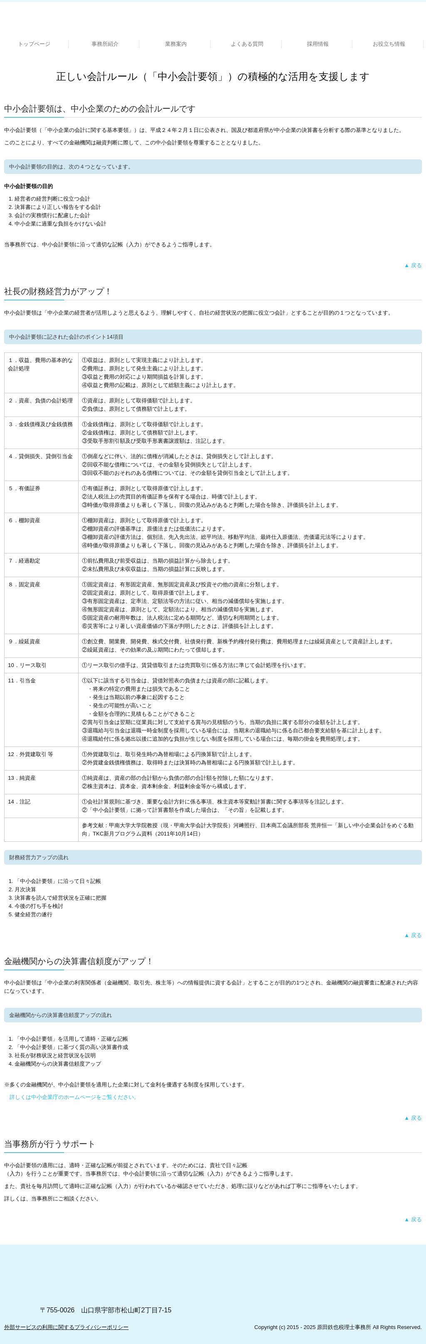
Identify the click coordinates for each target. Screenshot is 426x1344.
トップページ (34, 44)
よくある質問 (247, 44)
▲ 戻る (412, 265)
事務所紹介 (105, 44)
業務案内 (176, 44)
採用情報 (318, 44)
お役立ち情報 (389, 44)
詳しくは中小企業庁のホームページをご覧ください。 (74, 1097)
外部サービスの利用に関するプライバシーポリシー (66, 1327)
